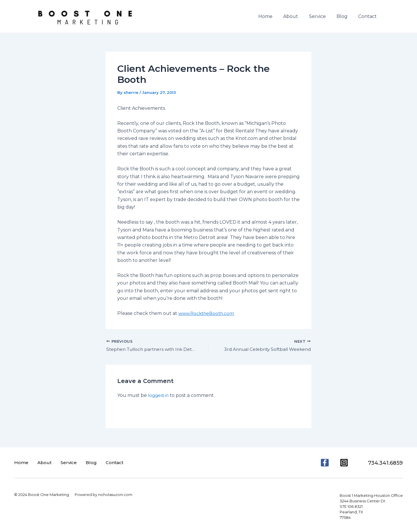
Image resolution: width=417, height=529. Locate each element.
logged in (159, 396)
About (296, 16)
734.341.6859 (384, 462)
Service (321, 16)
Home (272, 16)
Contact (368, 16)
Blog (344, 16)
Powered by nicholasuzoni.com (104, 494)
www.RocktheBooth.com (207, 313)
